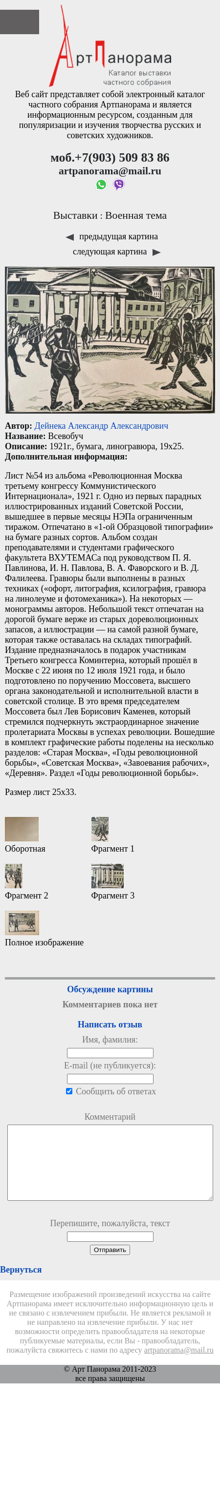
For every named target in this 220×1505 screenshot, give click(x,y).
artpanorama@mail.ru (179, 1364)
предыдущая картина (112, 236)
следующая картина (117, 251)
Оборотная (25, 835)
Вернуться (21, 1284)
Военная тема (136, 215)
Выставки (75, 215)
